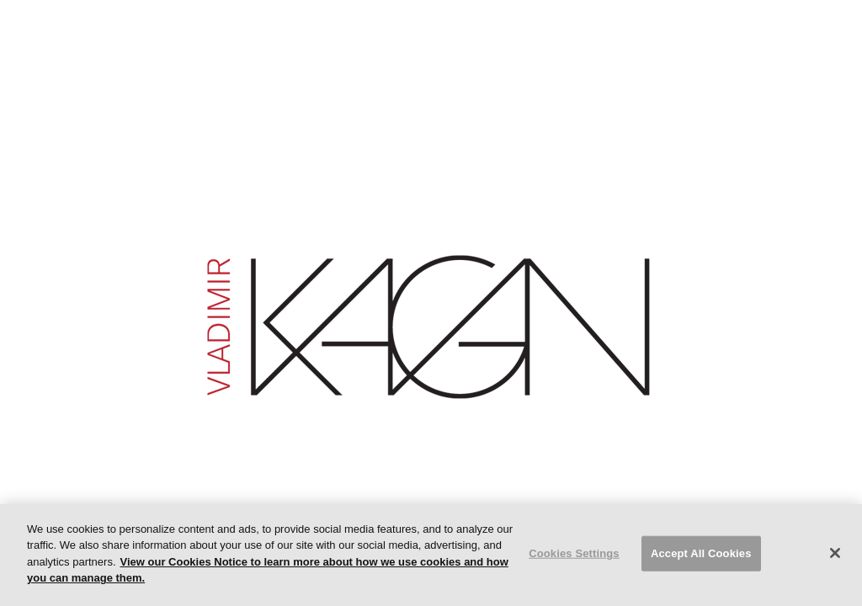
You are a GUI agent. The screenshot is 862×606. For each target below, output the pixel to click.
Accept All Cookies (701, 553)
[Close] (835, 552)
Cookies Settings (574, 553)
